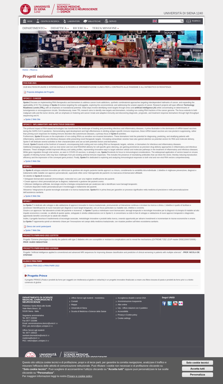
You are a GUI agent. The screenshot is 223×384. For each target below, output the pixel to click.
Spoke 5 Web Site (32, 161)
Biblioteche (94, 21)
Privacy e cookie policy (79, 378)
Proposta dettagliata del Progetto (40, 92)
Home (25, 70)
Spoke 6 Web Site (32, 196)
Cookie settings (124, 318)
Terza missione (104, 28)
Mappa (74, 305)
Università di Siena (79, 308)
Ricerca (79, 28)
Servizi (112, 21)
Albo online (122, 305)
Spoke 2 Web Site (32, 119)
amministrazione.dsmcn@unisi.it (42, 323)
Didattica (59, 28)
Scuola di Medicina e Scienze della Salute (88, 311)
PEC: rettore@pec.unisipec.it (35, 341)
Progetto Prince (37, 275)
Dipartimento (33, 28)
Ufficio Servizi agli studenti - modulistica (87, 298)
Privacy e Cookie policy (127, 315)
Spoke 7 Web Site (32, 230)
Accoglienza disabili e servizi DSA (132, 298)
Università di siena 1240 (183, 13)
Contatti (74, 301)
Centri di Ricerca (50, 21)
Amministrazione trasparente (130, 301)
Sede (29, 21)
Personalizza (197, 376)
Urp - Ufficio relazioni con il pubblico (133, 308)
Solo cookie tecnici (197, 364)
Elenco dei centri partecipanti (39, 226)
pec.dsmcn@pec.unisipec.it (40, 326)
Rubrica (196, 21)
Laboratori (74, 21)
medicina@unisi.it (30, 338)
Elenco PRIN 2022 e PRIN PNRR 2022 (43, 266)
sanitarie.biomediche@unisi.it (35, 335)
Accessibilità (123, 311)
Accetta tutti (197, 370)
